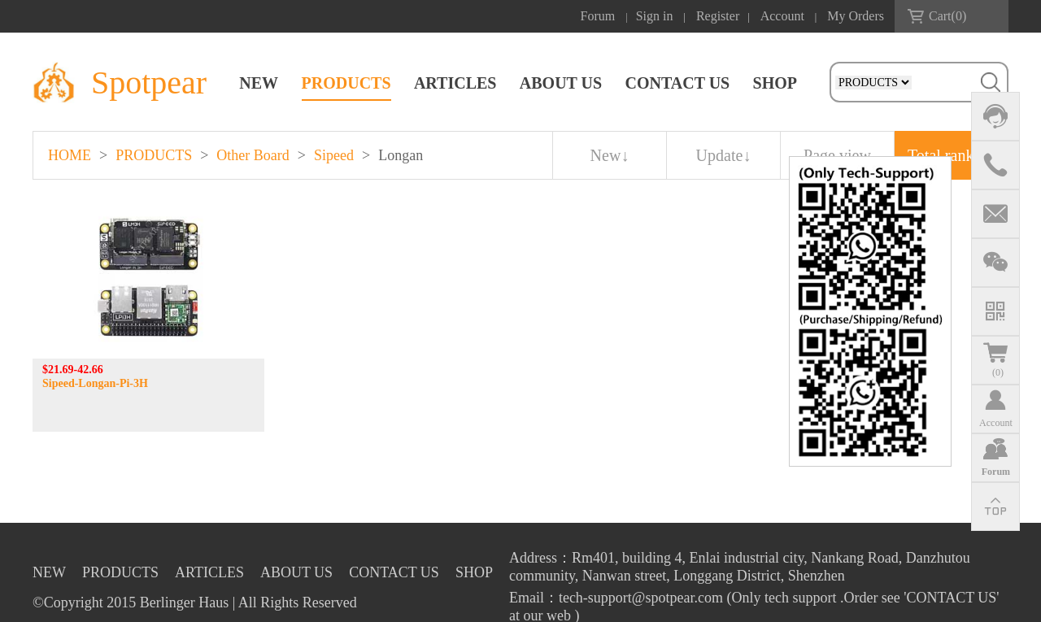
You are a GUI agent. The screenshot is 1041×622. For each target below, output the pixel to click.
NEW (258, 83)
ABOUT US (561, 83)
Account (782, 16)
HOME (69, 155)
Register (717, 16)
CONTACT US (677, 83)
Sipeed (334, 155)
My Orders (855, 16)
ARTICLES (455, 83)
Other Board (252, 155)
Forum (598, 16)
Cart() (947, 16)
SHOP (775, 83)
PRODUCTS (346, 83)
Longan (400, 155)
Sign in (654, 16)
